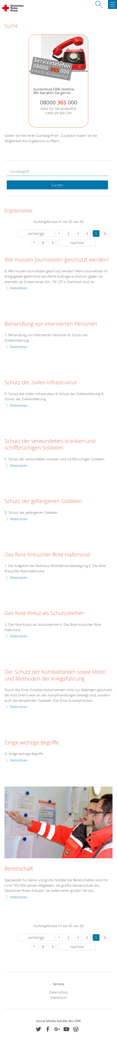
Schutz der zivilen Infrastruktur (40, 382)
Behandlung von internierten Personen (50, 324)
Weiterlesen (19, 288)
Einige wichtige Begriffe (31, 742)
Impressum (58, 997)
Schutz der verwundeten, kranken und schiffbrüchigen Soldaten (49, 444)
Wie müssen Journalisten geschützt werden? (56, 259)
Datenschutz (58, 992)
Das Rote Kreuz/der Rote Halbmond (47, 554)
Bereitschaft (18, 868)
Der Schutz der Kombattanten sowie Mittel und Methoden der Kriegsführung (55, 675)
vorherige (36, 233)
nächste (77, 242)
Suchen (57, 185)
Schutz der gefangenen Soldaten (43, 501)
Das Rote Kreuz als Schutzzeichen (44, 613)
